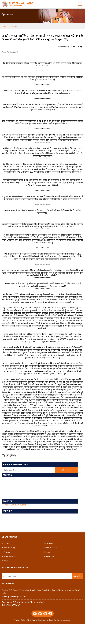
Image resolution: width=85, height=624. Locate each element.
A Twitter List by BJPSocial (14, 505)
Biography (48, 543)
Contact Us (49, 556)
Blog (5, 561)
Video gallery (9, 556)
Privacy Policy (20, 620)
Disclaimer (33, 620)
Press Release (50, 548)
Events (47, 552)
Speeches (13, 26)
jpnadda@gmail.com (17, 596)
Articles (7, 552)
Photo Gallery (9, 548)
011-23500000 (13, 605)
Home (4, 26)
